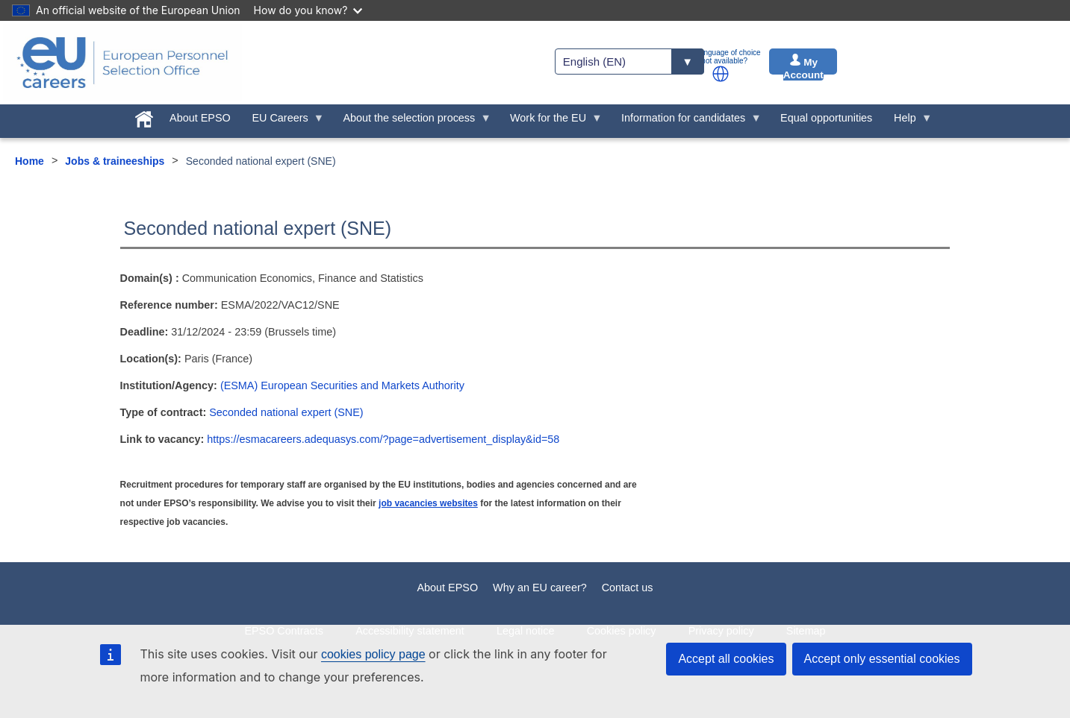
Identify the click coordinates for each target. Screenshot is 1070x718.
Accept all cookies (726, 658)
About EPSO (448, 587)
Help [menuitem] (908, 121)
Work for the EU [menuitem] (551, 121)
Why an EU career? (540, 587)
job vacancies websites (428, 503)
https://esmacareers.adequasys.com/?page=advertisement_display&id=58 (383, 439)
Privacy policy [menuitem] (721, 631)
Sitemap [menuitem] (806, 631)
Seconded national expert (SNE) (286, 412)
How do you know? (308, 10)
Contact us (627, 587)
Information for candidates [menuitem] (686, 121)
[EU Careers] (122, 62)
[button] (721, 74)
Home (29, 161)
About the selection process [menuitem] (411, 121)
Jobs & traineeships (114, 161)
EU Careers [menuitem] (282, 121)
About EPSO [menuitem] (200, 118)
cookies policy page (373, 654)
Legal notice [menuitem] (526, 631)
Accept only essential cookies (882, 658)
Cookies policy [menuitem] (621, 631)
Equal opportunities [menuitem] (826, 118)
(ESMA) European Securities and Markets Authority (342, 385)
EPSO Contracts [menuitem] (283, 631)
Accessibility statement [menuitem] (409, 631)
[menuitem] (144, 116)
